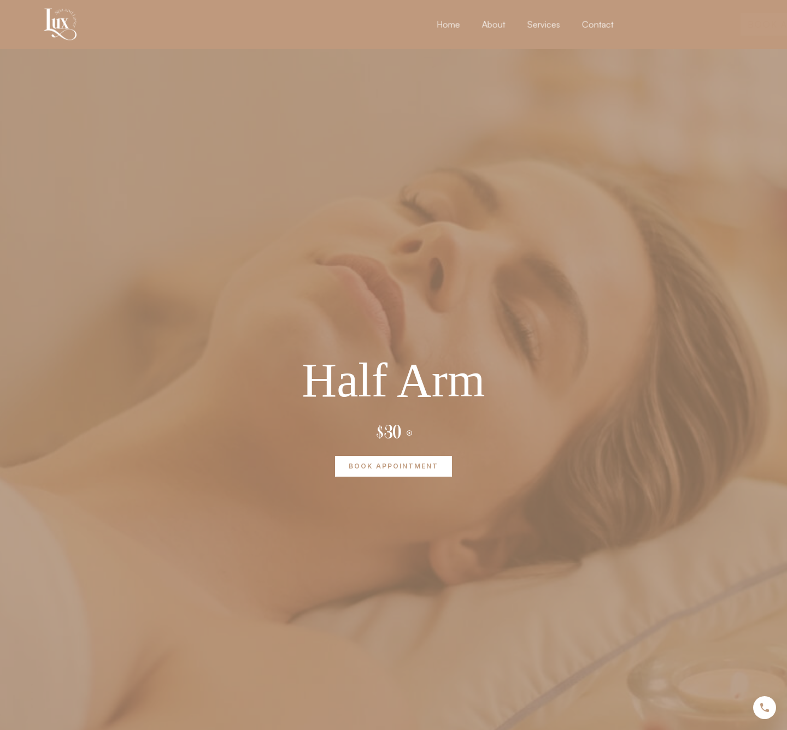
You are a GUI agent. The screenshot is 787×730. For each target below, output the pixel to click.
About (533, 20)
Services (583, 20)
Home (488, 20)
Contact (638, 20)
